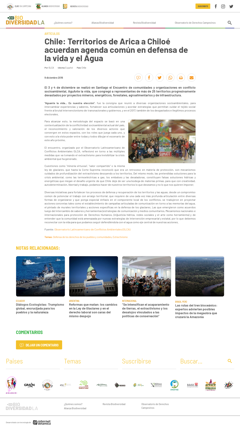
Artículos (52, 34)
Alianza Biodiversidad (103, 22)
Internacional (129, 300)
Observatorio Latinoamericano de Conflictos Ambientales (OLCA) (92, 229)
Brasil (178, 301)
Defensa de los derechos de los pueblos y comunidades (82, 236)
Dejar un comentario (39, 345)
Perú (184, 301)
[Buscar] (202, 360)
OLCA (51, 67)
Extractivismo (120, 236)
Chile (83, 67)
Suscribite (203, 6)
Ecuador (20, 300)
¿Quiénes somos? (63, 22)
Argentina (74, 300)
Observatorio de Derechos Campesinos (195, 22)
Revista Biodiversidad (144, 22)
